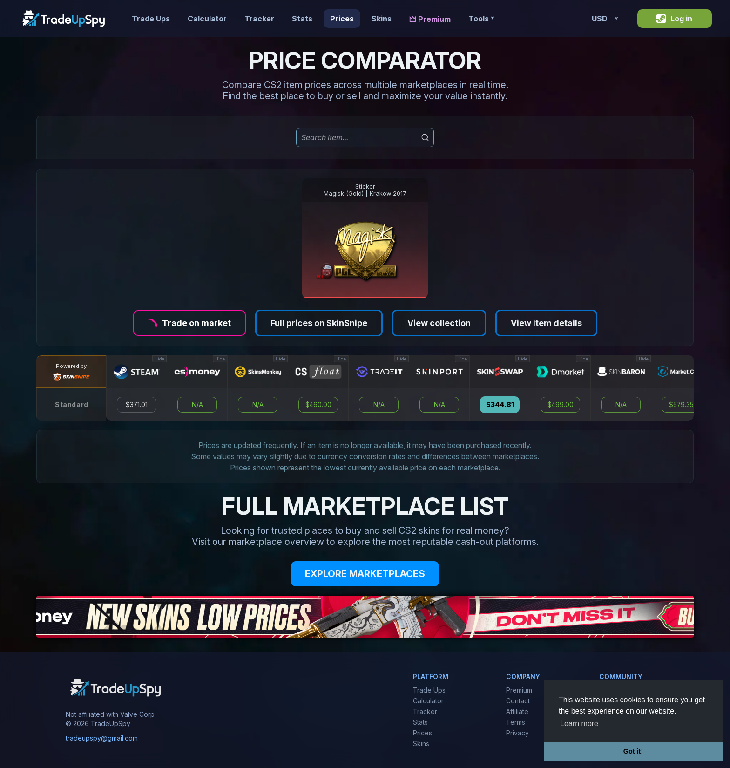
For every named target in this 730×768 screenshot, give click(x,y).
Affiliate (517, 711)
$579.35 (681, 404)
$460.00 (318, 404)
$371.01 (137, 404)
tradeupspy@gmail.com (102, 738)
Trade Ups (151, 18)
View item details (546, 323)
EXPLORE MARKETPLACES (365, 573)
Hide (159, 358)
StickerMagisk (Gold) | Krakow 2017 (365, 190)
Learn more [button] (579, 723)
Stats (302, 18)
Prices (342, 18)
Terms (515, 722)
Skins (382, 18)
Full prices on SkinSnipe (318, 323)
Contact (518, 701)
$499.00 (561, 404)
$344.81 (500, 404)
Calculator (207, 18)
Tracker (259, 18)
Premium (519, 690)
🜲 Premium (430, 19)
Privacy (517, 733)
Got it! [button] (633, 751)
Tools (481, 18)
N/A (197, 404)
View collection (439, 323)
